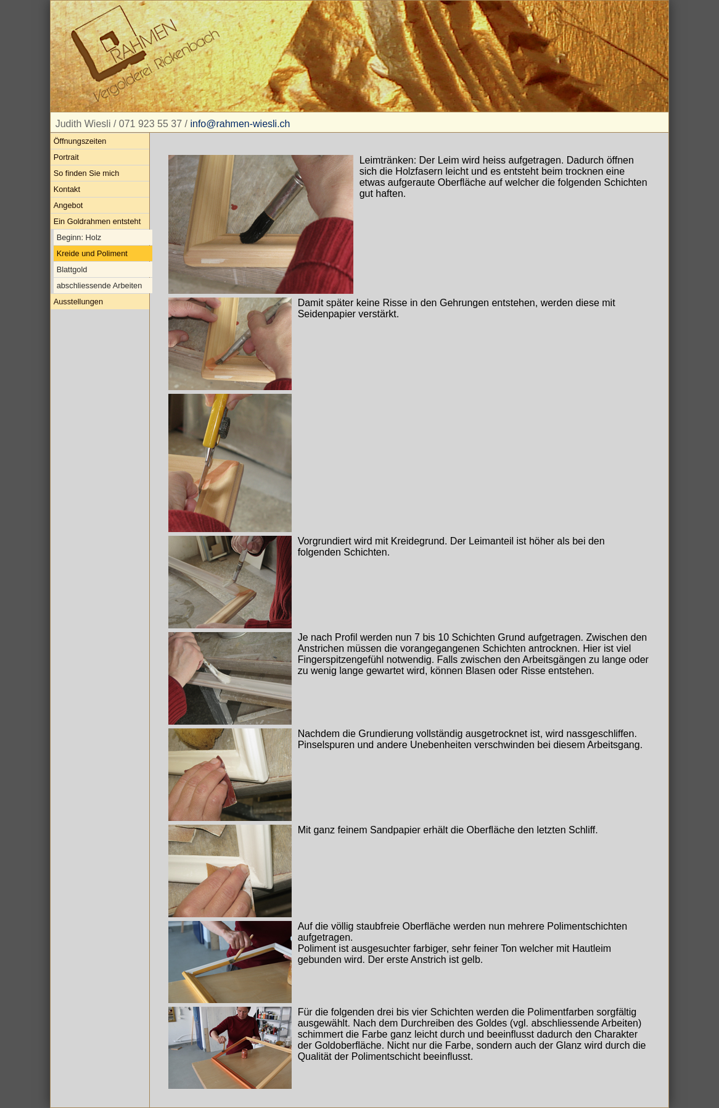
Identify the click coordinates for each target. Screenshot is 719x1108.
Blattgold (72, 269)
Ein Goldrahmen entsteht (97, 221)
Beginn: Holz (79, 237)
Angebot (68, 205)
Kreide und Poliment (92, 253)
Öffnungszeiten (80, 141)
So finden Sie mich (87, 173)
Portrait (66, 157)
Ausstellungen (78, 301)
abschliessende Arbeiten (99, 285)
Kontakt (67, 189)
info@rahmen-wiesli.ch (240, 124)
